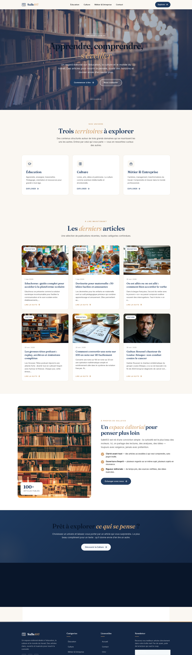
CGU (104, 652)
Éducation (74, 4)
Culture (87, 4)
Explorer (163, 4)
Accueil (105, 642)
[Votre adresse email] (152, 652)
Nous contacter (111, 82)
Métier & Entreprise (103, 4)
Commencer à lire (84, 82)
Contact (119, 4)
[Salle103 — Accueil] (30, 4)
